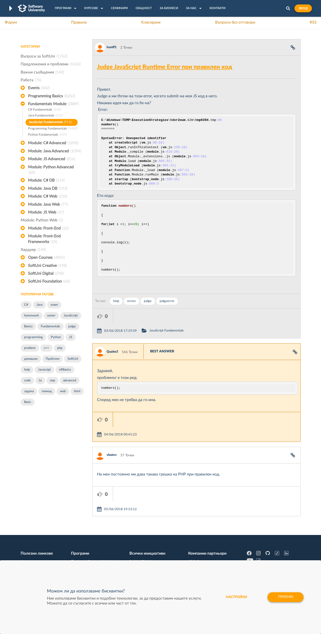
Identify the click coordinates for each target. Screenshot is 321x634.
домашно (31, 358)
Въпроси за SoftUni (44, 56)
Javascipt (44, 369)
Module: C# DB (46, 180)
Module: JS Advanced (51, 159)
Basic (27, 402)
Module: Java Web (48, 204)
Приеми (285, 597)
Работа (31, 80)
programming (33, 337)
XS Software (197, 517)
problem (30, 348)
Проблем (52, 358)
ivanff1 (112, 47)
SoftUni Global (140, 555)
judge (72, 326)
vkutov (112, 425)
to (40, 380)
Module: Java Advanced (54, 151)
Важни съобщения (42, 72)
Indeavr (193, 532)
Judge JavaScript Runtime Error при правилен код (164, 67)
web (63, 391)
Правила (79, 22)
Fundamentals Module (53, 104)
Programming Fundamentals (53, 129)
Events (39, 88)
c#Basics (65, 369)
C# (26, 304)
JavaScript (71, 315)
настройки (236, 597)
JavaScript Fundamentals (49, 122)
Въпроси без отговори (235, 22)
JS (70, 337)
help (27, 369)
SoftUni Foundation (49, 281)
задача (29, 391)
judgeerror (167, 301)
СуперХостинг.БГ (201, 525)
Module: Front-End (48, 228)
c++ (46, 348)
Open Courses (46, 257)
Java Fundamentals (45, 116)
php (59, 348)
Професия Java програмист (42, 555)
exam (54, 304)
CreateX (194, 555)
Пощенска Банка (201, 540)
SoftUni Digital (46, 273)
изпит (51, 315)
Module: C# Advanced (53, 143)
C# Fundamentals (44, 110)
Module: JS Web (46, 212)
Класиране (151, 22)
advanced (69, 380)
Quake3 (112, 337)
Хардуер (33, 249)
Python (56, 337)
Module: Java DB (47, 188)
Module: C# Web (47, 196)
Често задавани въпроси (40, 517)
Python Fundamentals (47, 135)
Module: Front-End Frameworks (44, 239)
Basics (28, 326)
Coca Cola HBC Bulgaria (206, 547)
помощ (47, 391)
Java (39, 304)
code (27, 380)
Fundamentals (50, 326)
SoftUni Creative (47, 265)
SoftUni (73, 358)
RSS (313, 22)
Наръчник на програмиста (42, 532)
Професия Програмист (39, 540)
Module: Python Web (42, 220)
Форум (11, 22)
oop (52, 380)
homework (31, 315)
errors (131, 301)
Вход (303, 8)
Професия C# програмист (41, 547)
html (77, 391)
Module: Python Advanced (51, 170)
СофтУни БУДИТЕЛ (145, 540)
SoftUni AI (137, 532)
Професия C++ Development (93, 529)
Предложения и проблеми (51, 64)
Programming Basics (51, 96)
